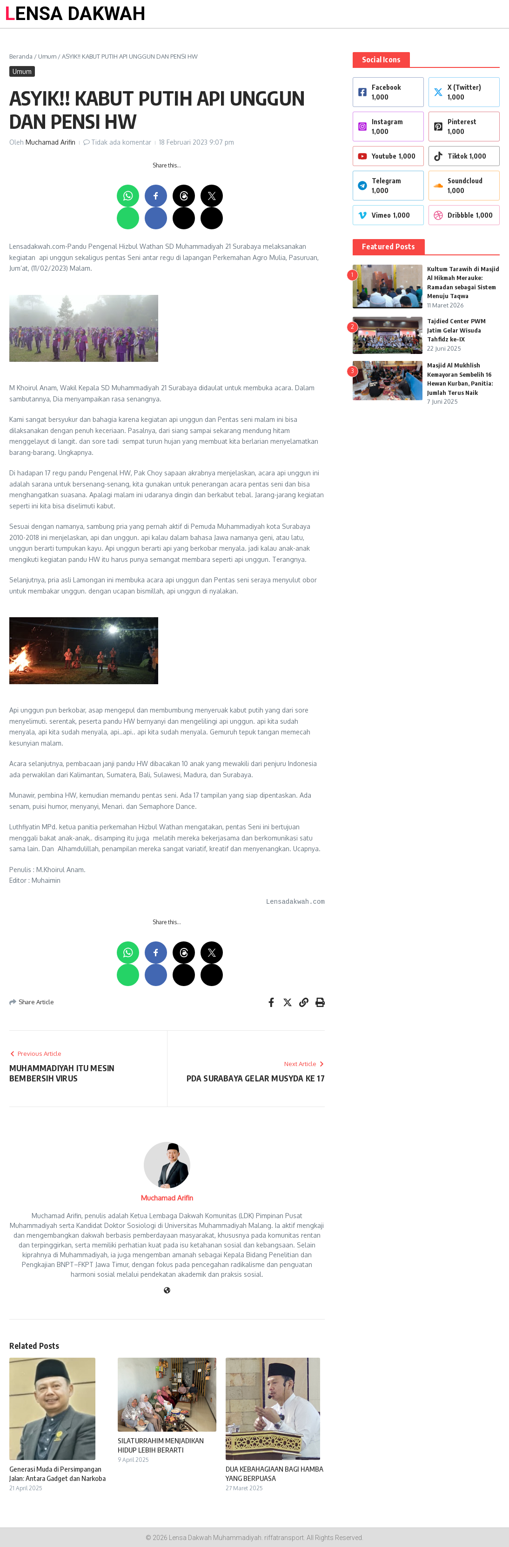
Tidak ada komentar (121, 142)
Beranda (21, 56)
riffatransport (284, 1537)
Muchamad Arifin (50, 142)
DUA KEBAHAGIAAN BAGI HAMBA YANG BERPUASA (274, 1473)
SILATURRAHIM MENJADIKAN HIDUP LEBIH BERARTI (161, 1445)
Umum (47, 56)
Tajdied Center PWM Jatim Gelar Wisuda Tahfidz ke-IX (456, 330)
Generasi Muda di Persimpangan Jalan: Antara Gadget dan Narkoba (57, 1473)
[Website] (167, 1291)
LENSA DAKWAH (75, 14)
